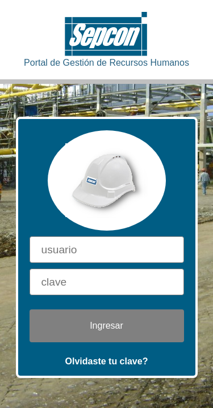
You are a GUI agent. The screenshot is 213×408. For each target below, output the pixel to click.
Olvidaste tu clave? (106, 361)
